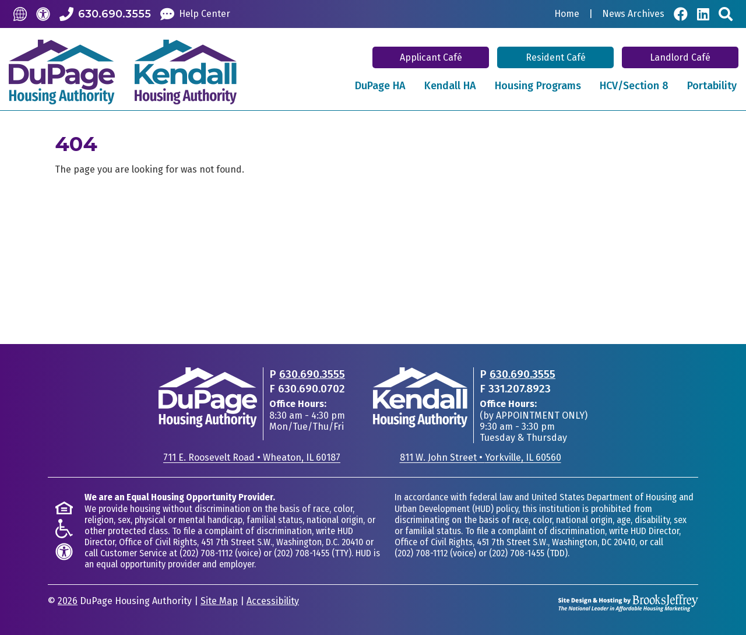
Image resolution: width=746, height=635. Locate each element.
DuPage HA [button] (380, 85)
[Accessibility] (43, 14)
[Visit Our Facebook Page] (681, 14)
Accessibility (273, 600)
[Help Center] (195, 14)
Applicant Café (431, 57)
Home (566, 14)
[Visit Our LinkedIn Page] (703, 14)
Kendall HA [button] (450, 85)
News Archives (633, 14)
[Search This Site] (726, 14)
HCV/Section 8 (634, 85)
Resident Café (556, 57)
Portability (712, 85)
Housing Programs (538, 85)
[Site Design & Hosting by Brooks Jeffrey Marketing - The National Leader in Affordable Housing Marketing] (628, 602)
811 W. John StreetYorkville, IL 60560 (480, 457)
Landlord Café (680, 57)
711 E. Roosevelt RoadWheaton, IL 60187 (251, 457)
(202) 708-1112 (206, 553)
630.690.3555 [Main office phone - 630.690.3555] (312, 374)
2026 (68, 600)
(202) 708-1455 (301, 553)
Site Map (219, 600)
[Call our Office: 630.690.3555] (105, 14)
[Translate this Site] (20, 13)
